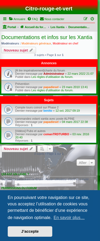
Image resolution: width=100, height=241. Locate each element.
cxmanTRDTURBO (56, 134)
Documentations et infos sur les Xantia (46, 37)
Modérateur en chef (65, 43)
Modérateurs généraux (36, 43)
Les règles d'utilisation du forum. (52, 76)
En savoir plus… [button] (69, 217)
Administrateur (53, 73)
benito (47, 110)
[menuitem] (17, 19)
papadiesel (51, 87)
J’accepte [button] (30, 231)
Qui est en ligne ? (15, 174)
